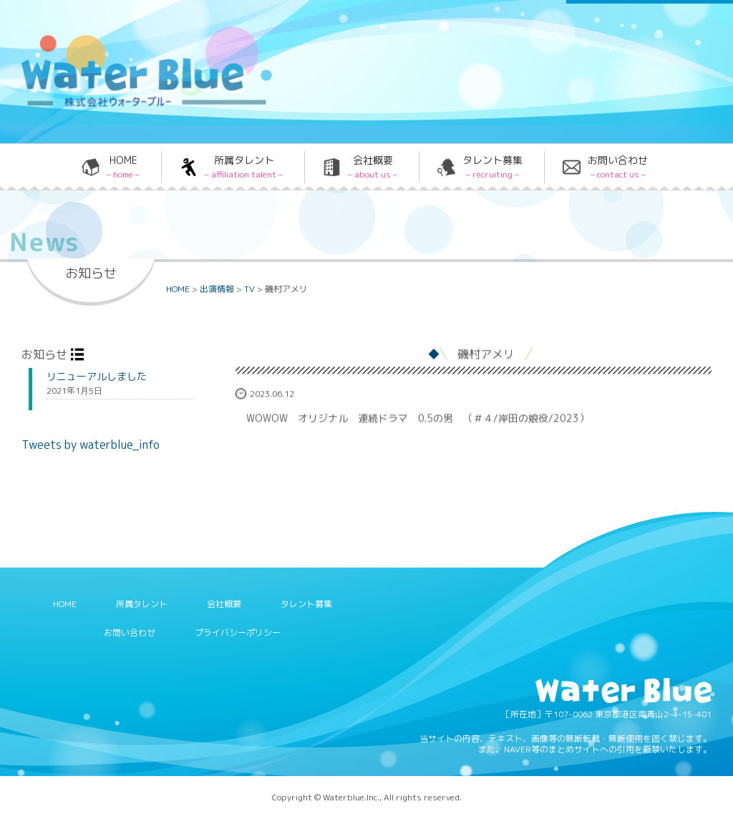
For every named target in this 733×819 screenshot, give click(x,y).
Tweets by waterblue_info (90, 444)
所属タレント (244, 166)
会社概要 (372, 166)
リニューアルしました (97, 377)
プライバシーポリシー (238, 632)
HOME (123, 166)
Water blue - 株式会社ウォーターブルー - (128, 106)
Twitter (439, 38)
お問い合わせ (618, 166)
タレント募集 (492, 166)
